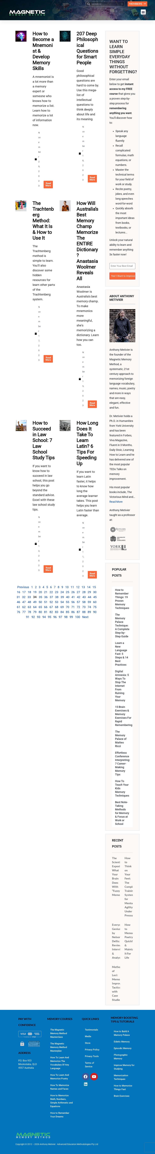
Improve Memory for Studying (124, 1067)
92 (33, 617)
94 (44, 617)
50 (40, 602)
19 (34, 592)
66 (45, 607)
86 (73, 612)
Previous (23, 587)
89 (89, 612)
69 (62, 607)
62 (24, 607)
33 (29, 597)
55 (67, 602)
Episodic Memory (122, 1048)
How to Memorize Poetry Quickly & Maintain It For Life (131, 941)
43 (84, 597)
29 (89, 592)
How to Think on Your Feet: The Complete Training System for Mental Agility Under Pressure (131, 886)
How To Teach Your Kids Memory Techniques (122, 788)
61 (18, 607)
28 (84, 592)
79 (34, 612)
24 (62, 592)
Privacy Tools (92, 1056)
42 (78, 597)
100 (77, 617)
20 (40, 592)
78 (29, 612)
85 (67, 612)
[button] (143, 12)
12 (77, 587)
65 (40, 607)
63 (29, 607)
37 (51, 597)
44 (89, 597)
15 (94, 587)
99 (71, 617)
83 (56, 612)
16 (18, 592)
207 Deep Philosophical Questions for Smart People (87, 48)
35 (40, 597)
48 (29, 602)
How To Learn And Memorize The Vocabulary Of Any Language (59, 1062)
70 (67, 607)
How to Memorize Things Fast (123, 1087)
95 (49, 617)
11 (72, 587)
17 (24, 592)
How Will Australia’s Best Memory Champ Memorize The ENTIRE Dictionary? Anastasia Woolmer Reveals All (87, 240)
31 (18, 597)
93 (38, 617)
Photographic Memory (121, 1056)
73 (84, 607)
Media (88, 1036)
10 (67, 587)
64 (34, 607)
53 (56, 602)
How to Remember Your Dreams (59, 1114)
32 (23, 597)
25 (67, 592)
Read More (116, 501)
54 (62, 602)
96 (55, 617)
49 (34, 602)
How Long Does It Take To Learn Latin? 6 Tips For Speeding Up (87, 443)
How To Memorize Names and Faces (59, 1087)
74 (89, 607)
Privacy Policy (92, 1049)
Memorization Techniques (121, 1077)
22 (51, 592)
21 (45, 592)
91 (27, 617)
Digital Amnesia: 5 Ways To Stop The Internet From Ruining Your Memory (122, 686)
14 (88, 587)
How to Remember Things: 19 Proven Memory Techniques (122, 598)
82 (51, 612)
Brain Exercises (121, 1095)
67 (51, 607)
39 (62, 597)
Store (87, 1042)
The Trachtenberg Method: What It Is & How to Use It (43, 220)
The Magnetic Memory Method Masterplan (58, 1047)
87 (78, 612)
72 (78, 607)
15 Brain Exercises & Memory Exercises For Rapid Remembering (123, 715)
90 (94, 612)
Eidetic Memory (122, 1041)
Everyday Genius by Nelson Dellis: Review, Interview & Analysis (118, 941)
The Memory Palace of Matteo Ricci (120, 738)
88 (84, 612)
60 (94, 602)
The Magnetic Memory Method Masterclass (58, 1033)
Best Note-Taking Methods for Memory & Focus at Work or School (122, 812)
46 (18, 602)
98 (66, 617)
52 (51, 602)
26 (73, 592)
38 (56, 597)
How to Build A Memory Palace (122, 1033)
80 (40, 612)
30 (94, 592)
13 (83, 587)
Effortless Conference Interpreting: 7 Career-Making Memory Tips (122, 763)
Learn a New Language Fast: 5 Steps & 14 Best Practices (121, 653)
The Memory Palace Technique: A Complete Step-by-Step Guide (122, 625)
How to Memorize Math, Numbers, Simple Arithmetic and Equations (61, 1100)
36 (46, 597)
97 (60, 617)
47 (24, 602)
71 (73, 607)
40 (67, 597)
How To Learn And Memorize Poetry (59, 1076)
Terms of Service (89, 1064)
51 (45, 602)
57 (78, 602)
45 (95, 597)
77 (24, 612)
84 (62, 612)
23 (56, 592)
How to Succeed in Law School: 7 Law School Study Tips (44, 440)
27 (78, 592)
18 (29, 592)
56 (73, 602)
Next (85, 617)
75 (94, 607)
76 (18, 612)
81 (45, 612)
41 (73, 597)
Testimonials (91, 1029)
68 (56, 607)
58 (84, 602)
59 (89, 602)
